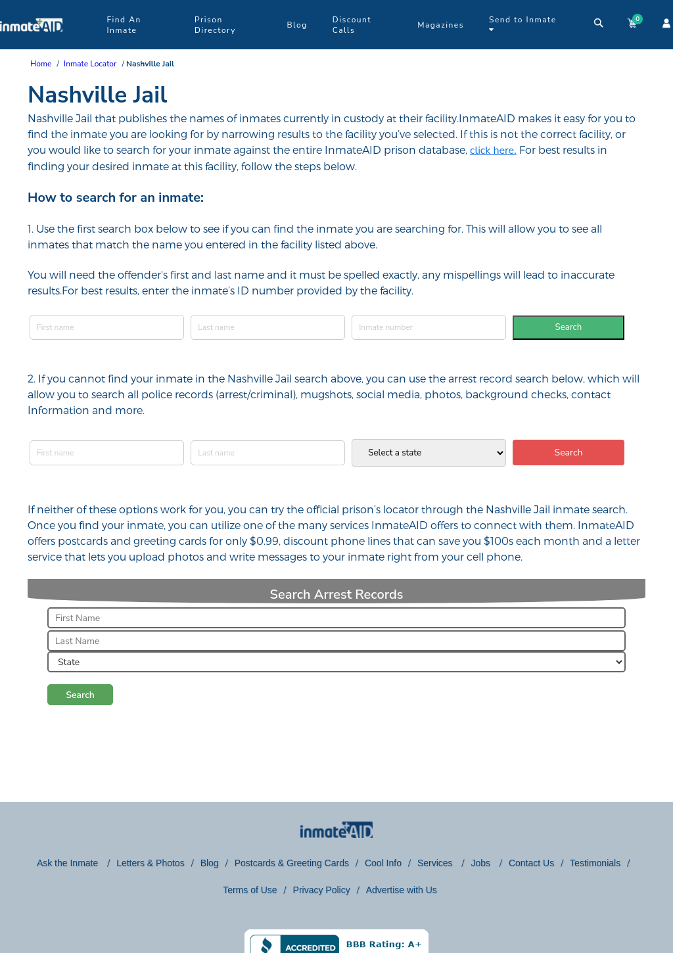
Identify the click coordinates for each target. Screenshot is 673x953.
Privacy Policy (321, 890)
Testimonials (595, 863)
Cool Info (383, 863)
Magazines (440, 25)
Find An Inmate (123, 24)
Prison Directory (215, 24)
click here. (493, 150)
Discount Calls (352, 24)
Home (40, 63)
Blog (297, 25)
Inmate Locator (90, 63)
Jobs (481, 863)
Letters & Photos (150, 863)
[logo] (31, 46)
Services (436, 863)
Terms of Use (250, 890)
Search (568, 327)
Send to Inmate (523, 24)
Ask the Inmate (69, 863)
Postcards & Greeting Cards (292, 863)
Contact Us (531, 863)
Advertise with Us (401, 890)
